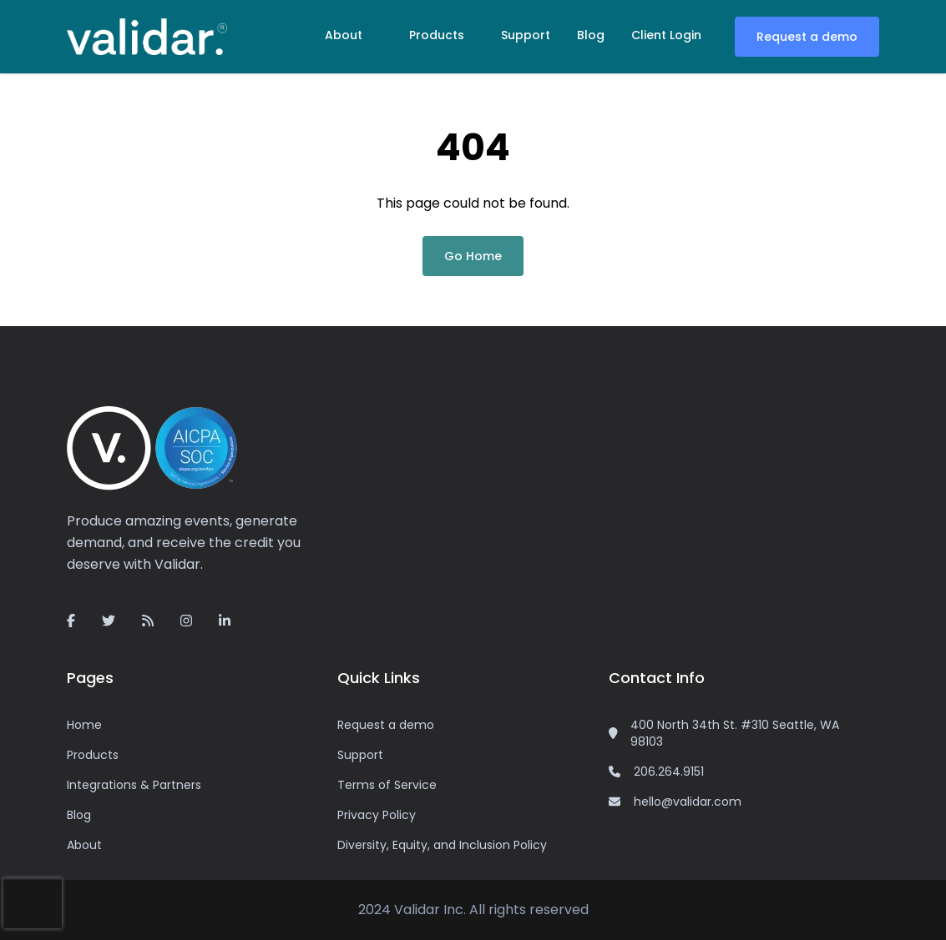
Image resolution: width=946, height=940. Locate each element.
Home (84, 724)
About (343, 35)
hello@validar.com (687, 801)
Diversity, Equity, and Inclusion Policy (442, 845)
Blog (591, 35)
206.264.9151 (669, 771)
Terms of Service (387, 785)
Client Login (666, 35)
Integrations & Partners (134, 785)
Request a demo (806, 36)
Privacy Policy (376, 815)
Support (525, 35)
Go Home (473, 256)
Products (436, 35)
